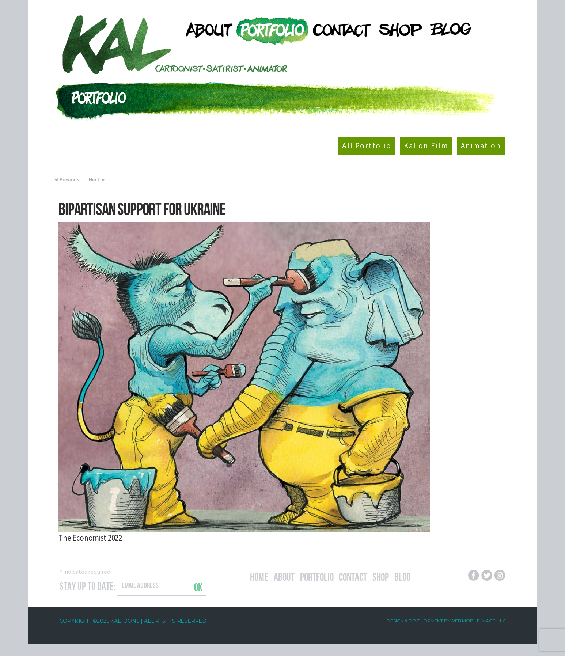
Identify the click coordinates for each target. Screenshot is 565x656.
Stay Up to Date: (87, 585)
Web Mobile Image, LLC (477, 620)
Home (259, 575)
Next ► (97, 179)
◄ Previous (66, 179)
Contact (353, 575)
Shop (380, 575)
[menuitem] (205, 30)
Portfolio (317, 575)
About (284, 575)
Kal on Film (426, 146)
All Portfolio (366, 146)
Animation (481, 146)
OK (198, 586)
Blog (402, 575)
